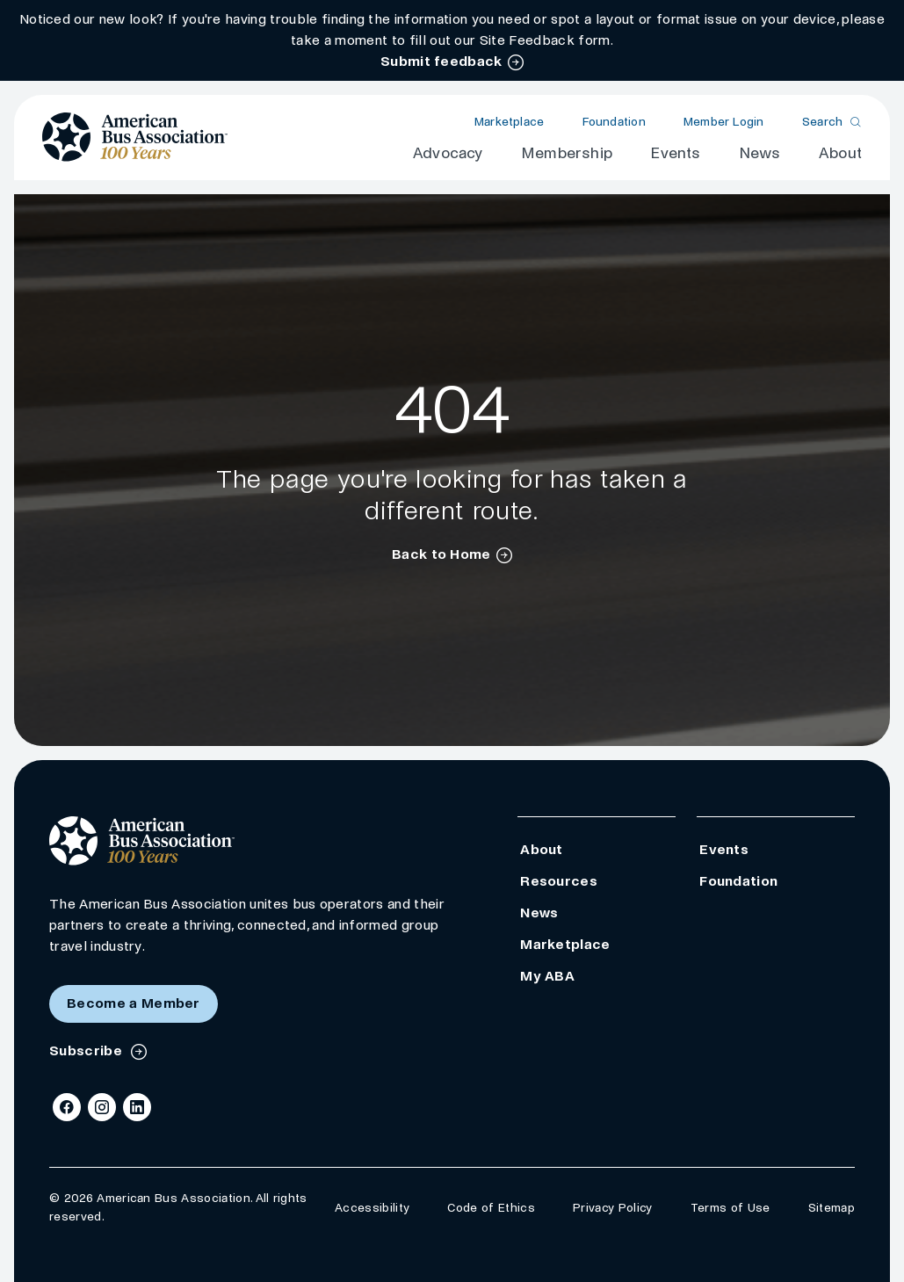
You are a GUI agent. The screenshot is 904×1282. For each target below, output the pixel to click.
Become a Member (133, 1003)
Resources (558, 880)
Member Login (723, 121)
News (760, 153)
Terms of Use (730, 1207)
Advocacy (448, 153)
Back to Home (441, 554)
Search (822, 121)
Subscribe (87, 1050)
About (840, 153)
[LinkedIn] (137, 1107)
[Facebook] (67, 1107)
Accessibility (372, 1207)
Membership (566, 153)
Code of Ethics (490, 1207)
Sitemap (831, 1207)
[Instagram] (102, 1107)
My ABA (547, 975)
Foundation (614, 121)
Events (675, 153)
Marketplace (509, 121)
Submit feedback (441, 61)
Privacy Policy (612, 1207)
